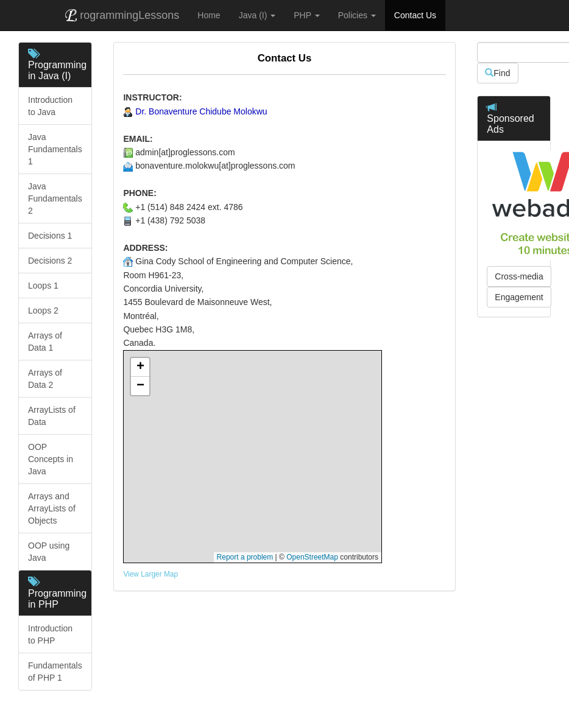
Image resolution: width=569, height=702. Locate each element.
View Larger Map (150, 574)
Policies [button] (357, 15)
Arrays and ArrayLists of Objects (52, 508)
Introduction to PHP (50, 634)
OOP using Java (48, 552)
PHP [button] (306, 15)
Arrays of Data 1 (45, 342)
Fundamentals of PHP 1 (55, 672)
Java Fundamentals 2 (55, 198)
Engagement (519, 297)
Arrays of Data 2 (45, 379)
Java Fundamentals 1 (55, 149)
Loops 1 (44, 285)
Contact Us (415, 15)
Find (497, 73)
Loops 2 (44, 310)
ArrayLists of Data (52, 416)
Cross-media (519, 276)
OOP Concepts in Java (50, 459)
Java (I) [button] (257, 15)
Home (208, 15)
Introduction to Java (50, 106)
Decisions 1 (51, 235)
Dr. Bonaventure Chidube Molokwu (201, 111)
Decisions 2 (51, 260)
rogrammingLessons (122, 15)
